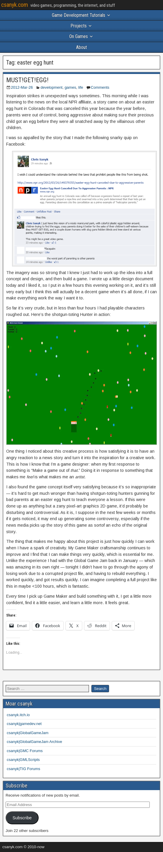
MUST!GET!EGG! (27, 80)
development (51, 87)
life (80, 87)
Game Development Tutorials (78, 15)
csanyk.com (14, 4)
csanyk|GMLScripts (23, 759)
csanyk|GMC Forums (25, 751)
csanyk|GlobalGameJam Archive (34, 741)
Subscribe (22, 817)
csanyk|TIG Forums (23, 769)
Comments (100, 87)
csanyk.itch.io (18, 715)
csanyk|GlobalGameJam (27, 733)
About (81, 47)
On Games (78, 36)
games (70, 87)
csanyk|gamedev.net (24, 723)
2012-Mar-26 (22, 87)
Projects (78, 26)
